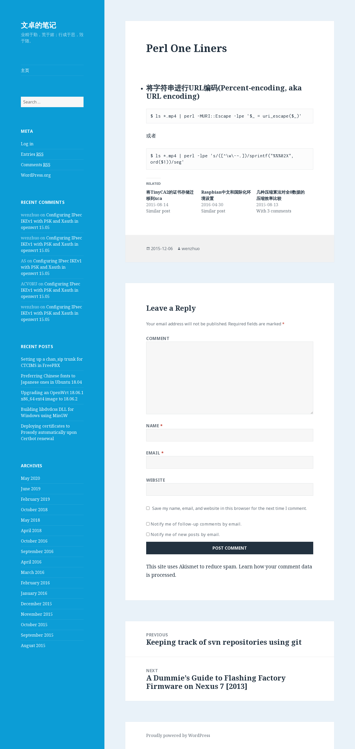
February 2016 (35, 583)
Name (154, 426)
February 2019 (35, 499)
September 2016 (37, 551)
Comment (157, 338)
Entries (32, 154)
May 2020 (30, 478)
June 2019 (30, 489)
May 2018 (30, 520)
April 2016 (31, 562)
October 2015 (34, 624)
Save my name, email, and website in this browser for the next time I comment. (229, 508)
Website (155, 480)
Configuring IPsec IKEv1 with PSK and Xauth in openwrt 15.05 (51, 221)
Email (155, 453)
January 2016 (34, 593)
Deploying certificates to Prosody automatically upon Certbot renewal (49, 432)
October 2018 (34, 509)
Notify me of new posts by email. (185, 534)
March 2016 (32, 572)
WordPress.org (36, 175)
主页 (25, 70)
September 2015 (37, 635)
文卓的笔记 (38, 25)
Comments (35, 165)
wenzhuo (191, 248)
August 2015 (33, 645)
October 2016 (34, 541)
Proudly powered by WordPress (178, 735)
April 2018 (31, 530)
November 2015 (37, 614)
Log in (27, 144)
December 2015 (36, 604)
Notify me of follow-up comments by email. (196, 524)
